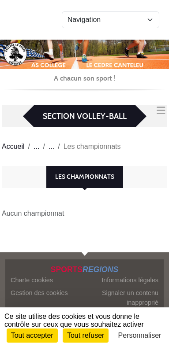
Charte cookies (32, 280)
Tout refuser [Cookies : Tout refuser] (85, 335)
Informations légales (129, 280)
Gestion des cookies (39, 292)
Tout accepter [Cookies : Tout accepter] (32, 335)
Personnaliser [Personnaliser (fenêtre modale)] (139, 335)
